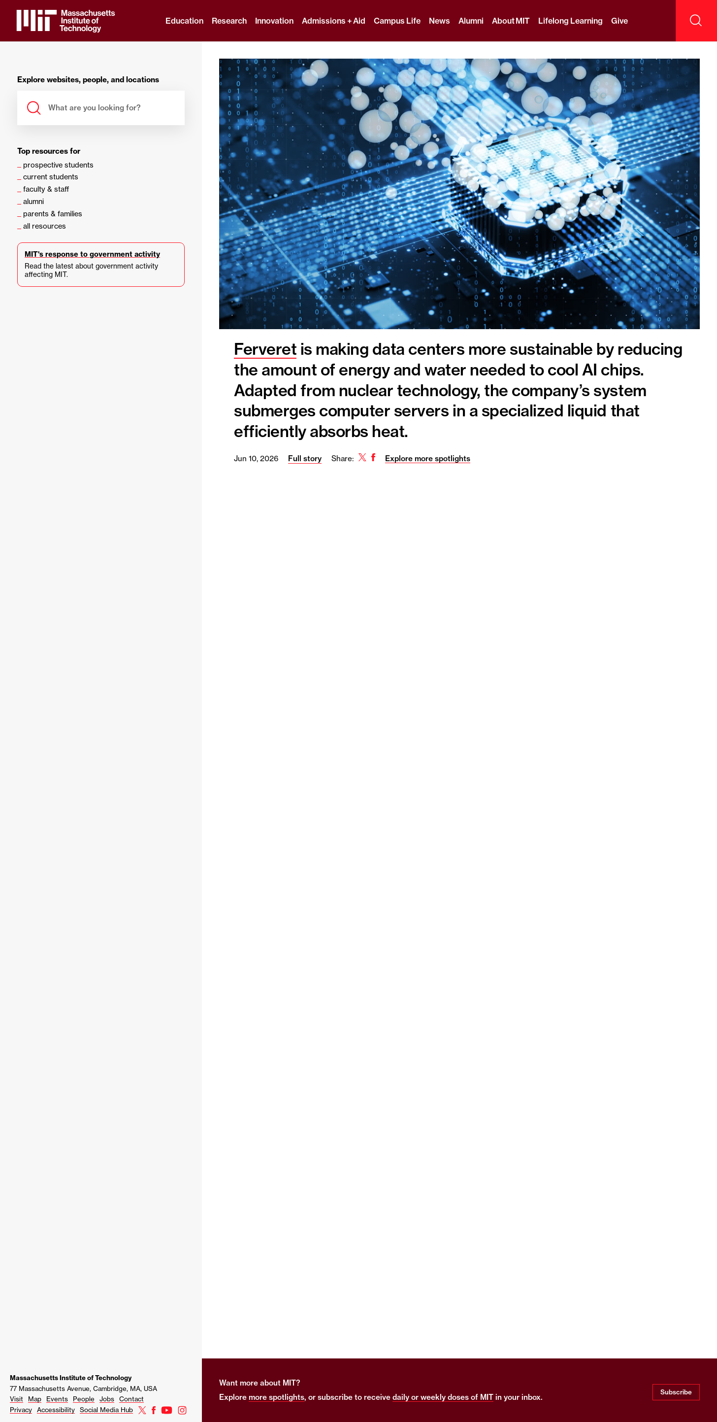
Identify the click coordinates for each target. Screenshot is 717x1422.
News (439, 21)
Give (619, 21)
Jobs (106, 1399)
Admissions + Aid (333, 21)
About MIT (511, 21)
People (84, 1399)
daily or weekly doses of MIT (442, 1397)
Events (57, 1399)
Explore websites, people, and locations (88, 80)
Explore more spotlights (427, 458)
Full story (305, 458)
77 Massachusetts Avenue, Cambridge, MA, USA (83, 1388)
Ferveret (265, 349)
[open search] (696, 20)
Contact (131, 1399)
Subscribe (676, 1392)
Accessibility (56, 1410)
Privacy (21, 1410)
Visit (16, 1399)
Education (184, 21)
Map (34, 1399)
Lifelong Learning (570, 21)
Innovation (274, 21)
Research (229, 21)
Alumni (471, 21)
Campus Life (397, 21)
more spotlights (276, 1397)
